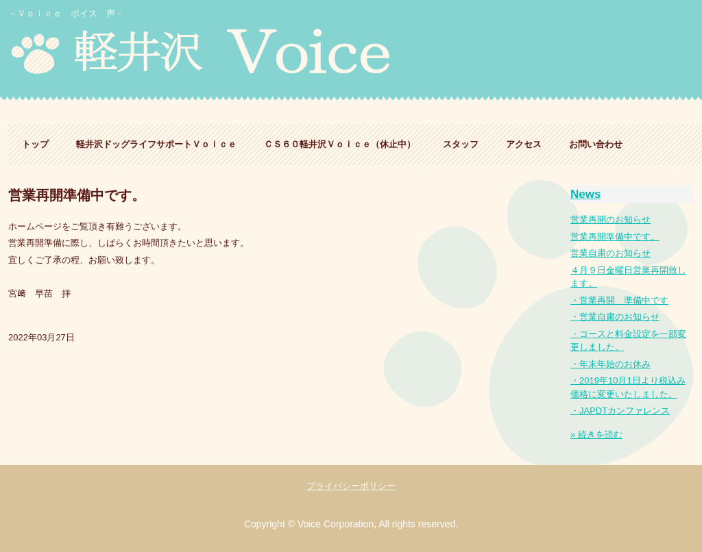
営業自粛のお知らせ (610, 253)
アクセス (524, 144)
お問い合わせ (595, 144)
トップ (35, 144)
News (585, 194)
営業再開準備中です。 (614, 236)
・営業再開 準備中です (619, 300)
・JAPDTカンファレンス (620, 410)
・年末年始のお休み (610, 364)
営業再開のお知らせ (610, 219)
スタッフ (461, 144)
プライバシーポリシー (351, 486)
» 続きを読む (596, 434)
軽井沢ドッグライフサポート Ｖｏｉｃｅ (237, 53)
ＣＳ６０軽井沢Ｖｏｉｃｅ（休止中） (339, 144)
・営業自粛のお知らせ (614, 317)
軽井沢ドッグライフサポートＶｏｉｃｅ (156, 144)
